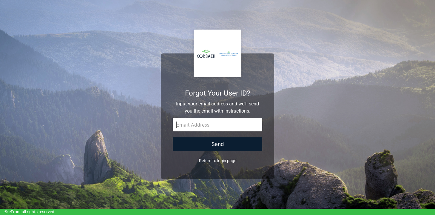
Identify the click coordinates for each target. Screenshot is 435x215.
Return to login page (217, 160)
